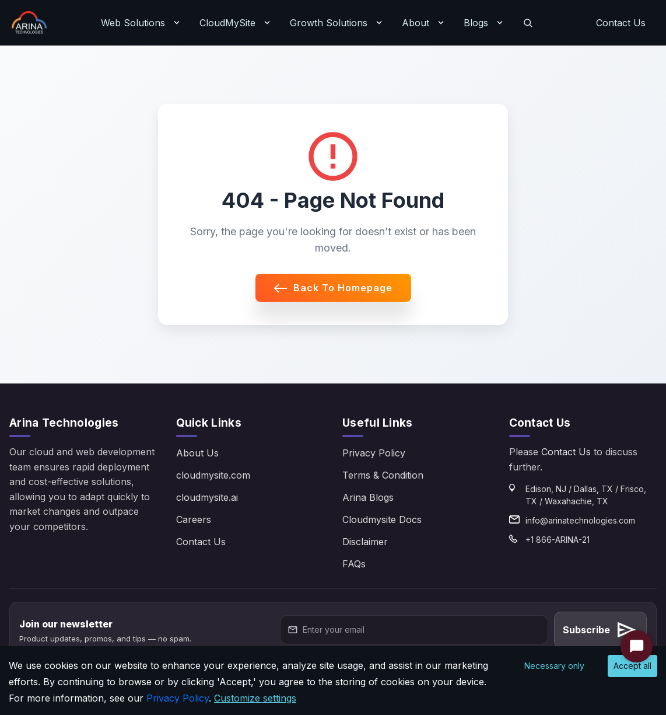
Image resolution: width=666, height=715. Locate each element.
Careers (193, 519)
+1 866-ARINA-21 (557, 540)
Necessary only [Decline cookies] (554, 666)
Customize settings (255, 698)
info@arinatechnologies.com (580, 520)
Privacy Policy (373, 453)
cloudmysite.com (213, 475)
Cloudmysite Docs (382, 519)
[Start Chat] (637, 646)
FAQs (354, 564)
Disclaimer (365, 541)
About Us (197, 453)
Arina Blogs (368, 497)
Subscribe (600, 630)
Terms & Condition (382, 475)
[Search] (528, 23)
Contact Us (621, 23)
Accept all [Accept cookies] (632, 666)
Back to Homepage (333, 288)
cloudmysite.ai (207, 497)
